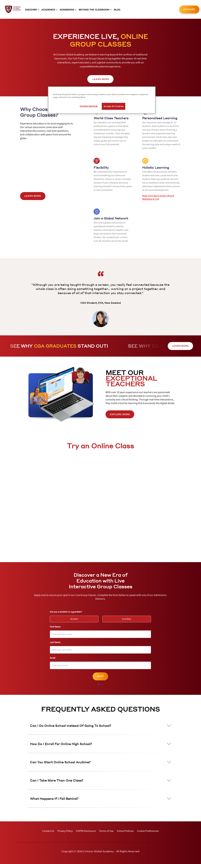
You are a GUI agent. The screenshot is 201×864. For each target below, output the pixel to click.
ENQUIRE (189, 9)
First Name (55, 626)
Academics (48, 9)
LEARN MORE (32, 196)
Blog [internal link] (117, 9)
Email (52, 658)
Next (100, 676)
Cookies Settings (89, 106)
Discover (31, 9)
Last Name (55, 642)
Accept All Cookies (113, 106)
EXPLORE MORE (120, 414)
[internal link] (189, 9)
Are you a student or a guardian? (66, 612)
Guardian (128, 618)
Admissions (67, 9)
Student (75, 618)
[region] (102, 100)
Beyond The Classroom (94, 9)
